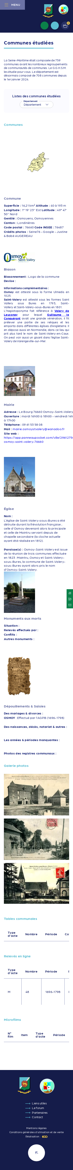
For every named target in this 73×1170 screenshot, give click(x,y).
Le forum (38, 1108)
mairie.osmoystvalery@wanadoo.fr (39, 429)
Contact (37, 1117)
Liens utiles (39, 1103)
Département (31, 101)
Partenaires (40, 1112)
